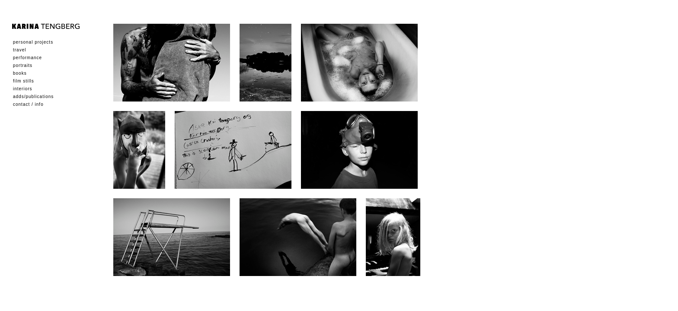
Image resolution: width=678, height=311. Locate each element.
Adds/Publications (33, 96)
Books (20, 73)
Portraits (22, 65)
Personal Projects (33, 42)
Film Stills (23, 81)
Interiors (22, 88)
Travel (19, 50)
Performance (27, 57)
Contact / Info (28, 104)
